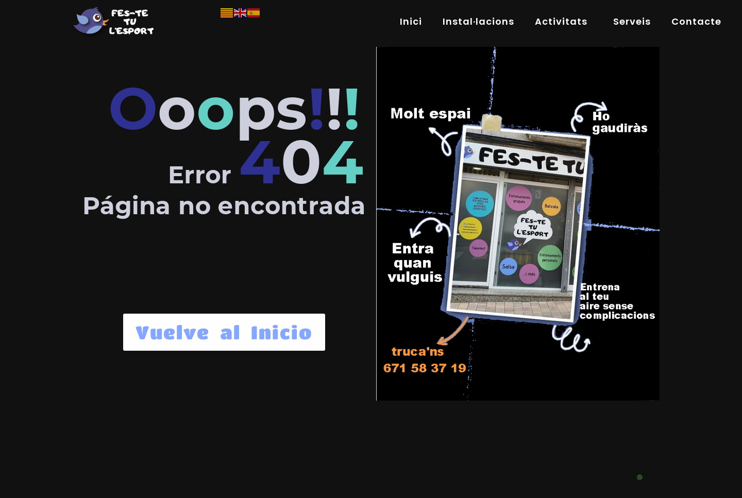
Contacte (696, 21)
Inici (411, 21)
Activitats (564, 21)
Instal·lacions (478, 21)
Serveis (632, 21)
